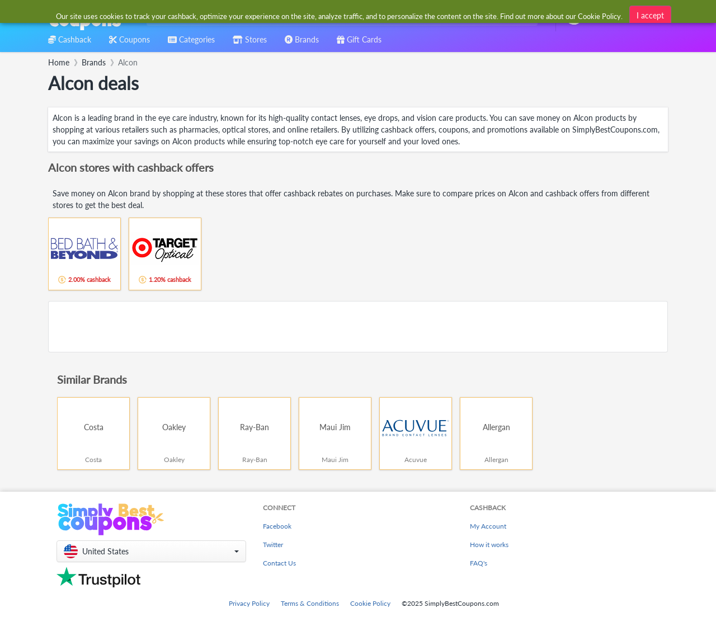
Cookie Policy (370, 603)
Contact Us (279, 563)
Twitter (273, 544)
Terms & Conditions (310, 603)
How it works (489, 544)
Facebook (277, 526)
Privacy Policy (249, 603)
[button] (151, 551)
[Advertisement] (358, 327)
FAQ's (478, 563)
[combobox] (340, 16)
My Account (488, 526)
